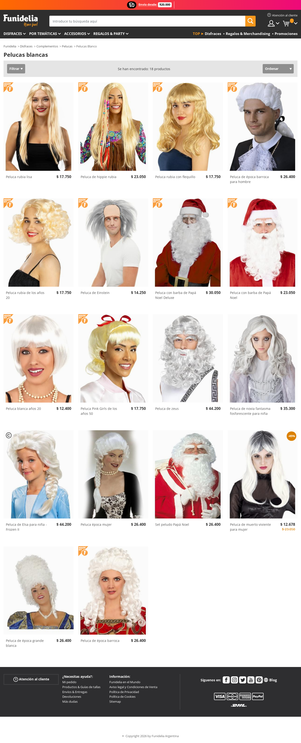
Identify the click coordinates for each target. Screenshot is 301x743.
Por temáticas (43, 33)
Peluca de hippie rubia (98, 177)
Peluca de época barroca (100, 640)
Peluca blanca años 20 (23, 408)
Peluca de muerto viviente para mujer (250, 527)
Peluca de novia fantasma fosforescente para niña (250, 411)
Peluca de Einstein (95, 292)
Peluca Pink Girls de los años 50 (99, 411)
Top (196, 33)
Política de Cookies (122, 696)
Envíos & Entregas (74, 692)
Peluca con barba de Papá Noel (250, 295)
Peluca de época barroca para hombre (249, 179)
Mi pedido (69, 682)
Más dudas (70, 701)
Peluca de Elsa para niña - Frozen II (26, 527)
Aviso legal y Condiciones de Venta (133, 687)
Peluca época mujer (96, 524)
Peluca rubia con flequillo (175, 177)
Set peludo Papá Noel (172, 524)
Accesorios (75, 33)
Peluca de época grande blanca (25, 643)
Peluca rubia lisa (19, 177)
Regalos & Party (109, 33)
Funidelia (10, 46)
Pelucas (67, 46)
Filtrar (14, 68)
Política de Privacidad (124, 692)
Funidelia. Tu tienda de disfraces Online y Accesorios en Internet (21, 21)
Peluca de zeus (167, 408)
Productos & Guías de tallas (81, 687)
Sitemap (115, 701)
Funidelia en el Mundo (124, 682)
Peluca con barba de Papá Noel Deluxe (175, 295)
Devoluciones (71, 696)
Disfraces (13, 33)
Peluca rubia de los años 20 (25, 295)
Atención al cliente (31, 679)
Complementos (47, 46)
